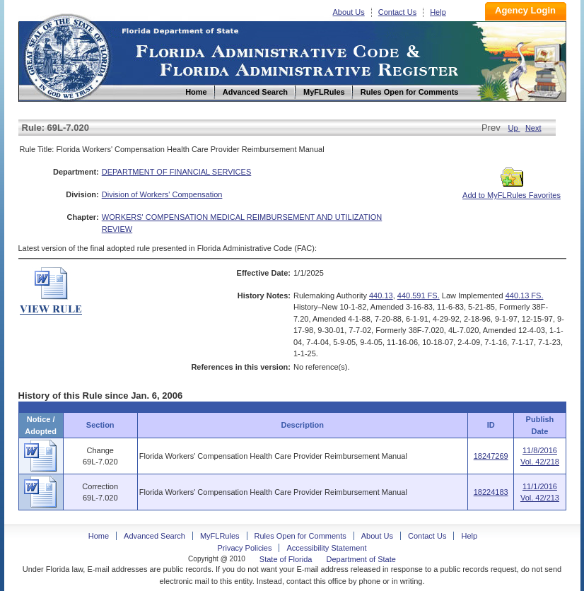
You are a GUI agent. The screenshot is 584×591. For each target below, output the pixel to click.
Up (514, 128)
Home (66, 55)
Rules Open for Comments (300, 536)
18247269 (491, 456)
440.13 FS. (525, 295)
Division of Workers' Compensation (162, 194)
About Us (349, 12)
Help (438, 12)
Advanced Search (154, 536)
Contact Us (397, 12)
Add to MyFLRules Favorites (511, 190)
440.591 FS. (418, 295)
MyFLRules (220, 536)
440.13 (381, 295)
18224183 (491, 492)
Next (533, 128)
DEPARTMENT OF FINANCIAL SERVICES (177, 172)
